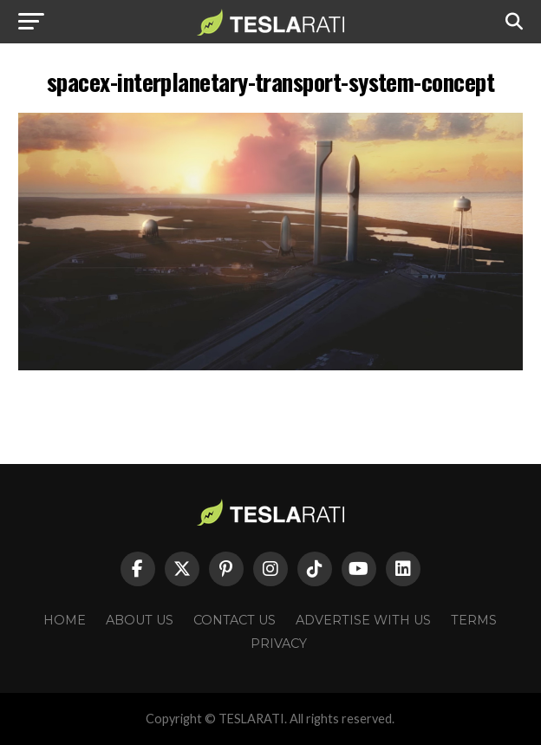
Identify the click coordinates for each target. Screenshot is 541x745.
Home (64, 620)
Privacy (279, 643)
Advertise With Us (363, 620)
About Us (139, 620)
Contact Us (234, 620)
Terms (474, 620)
